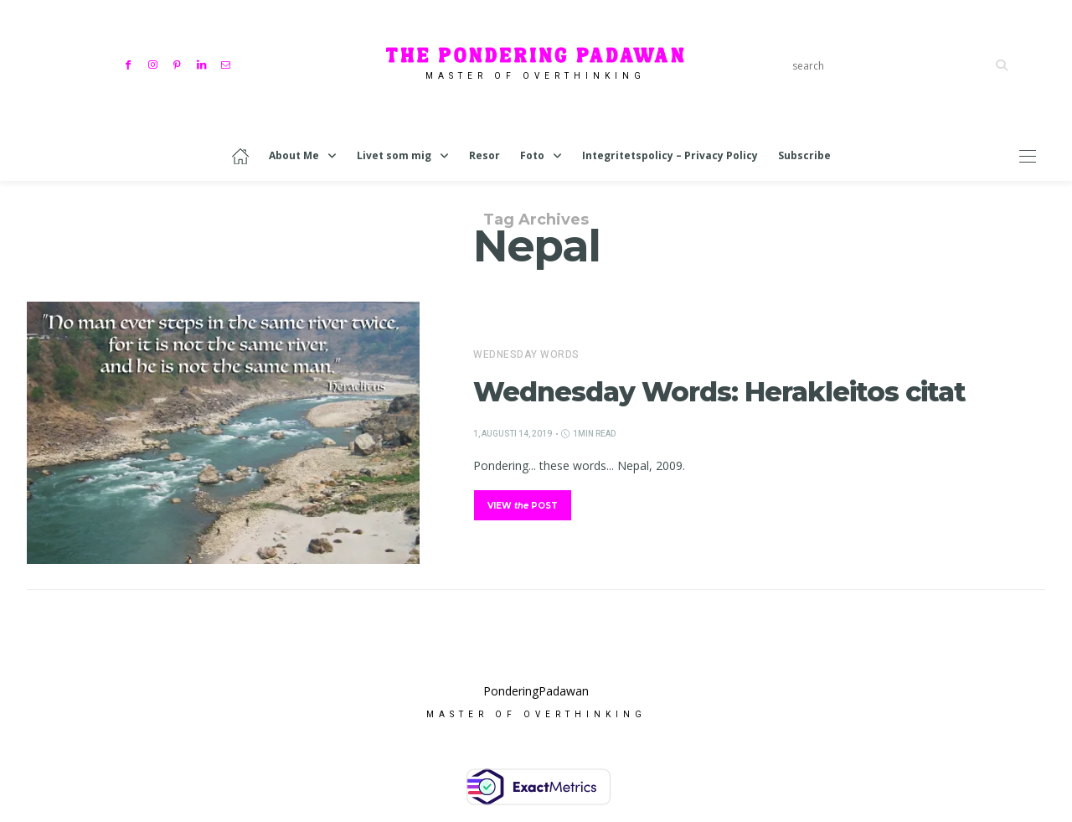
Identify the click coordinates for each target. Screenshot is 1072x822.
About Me (294, 155)
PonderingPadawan (536, 695)
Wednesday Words (526, 354)
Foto (532, 155)
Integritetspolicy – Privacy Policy (670, 155)
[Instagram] (154, 63)
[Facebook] (130, 63)
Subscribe (804, 155)
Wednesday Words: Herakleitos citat (719, 391)
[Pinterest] (179, 63)
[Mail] (227, 63)
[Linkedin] (203, 63)
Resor (484, 155)
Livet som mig (394, 155)
